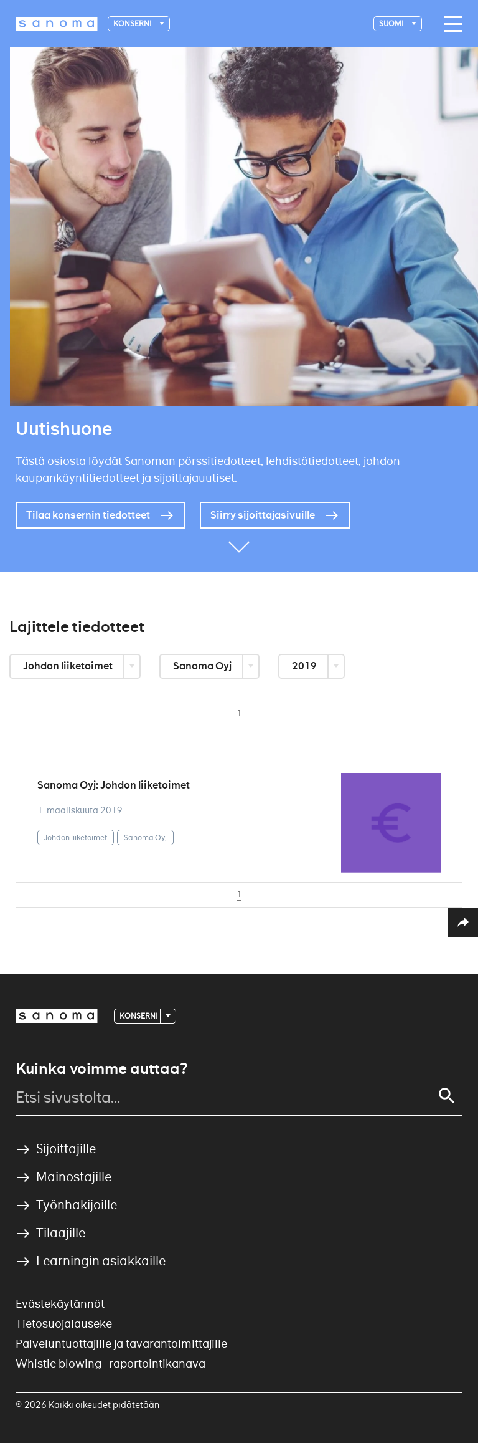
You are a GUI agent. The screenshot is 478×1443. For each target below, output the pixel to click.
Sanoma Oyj (203, 666)
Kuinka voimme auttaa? (101, 1069)
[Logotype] (57, 24)
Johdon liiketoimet (69, 666)
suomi (392, 23)
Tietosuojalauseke (64, 1323)
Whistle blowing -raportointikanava (110, 1363)
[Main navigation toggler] (450, 24)
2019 (305, 666)
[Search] (446, 1095)
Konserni (132, 23)
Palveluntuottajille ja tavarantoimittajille (121, 1343)
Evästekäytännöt (60, 1304)
